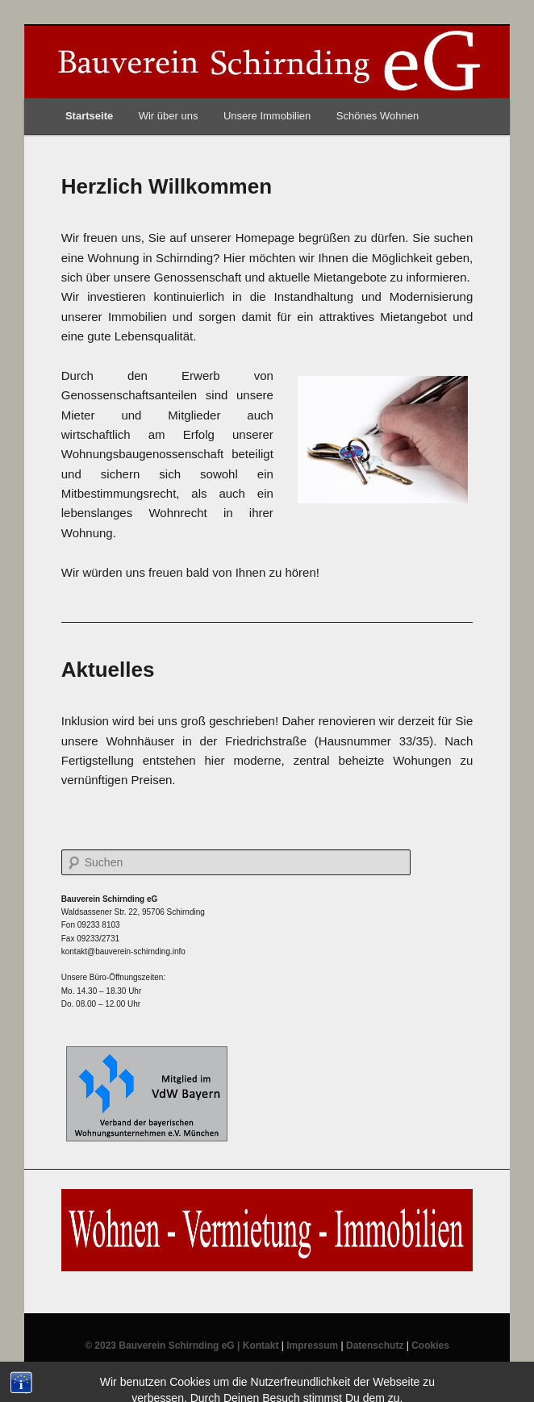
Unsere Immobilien (267, 116)
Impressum (312, 1345)
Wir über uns (168, 116)
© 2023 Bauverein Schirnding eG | (164, 1345)
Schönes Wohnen (377, 116)
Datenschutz (374, 1345)
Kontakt (261, 1345)
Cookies (430, 1345)
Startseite (89, 116)
